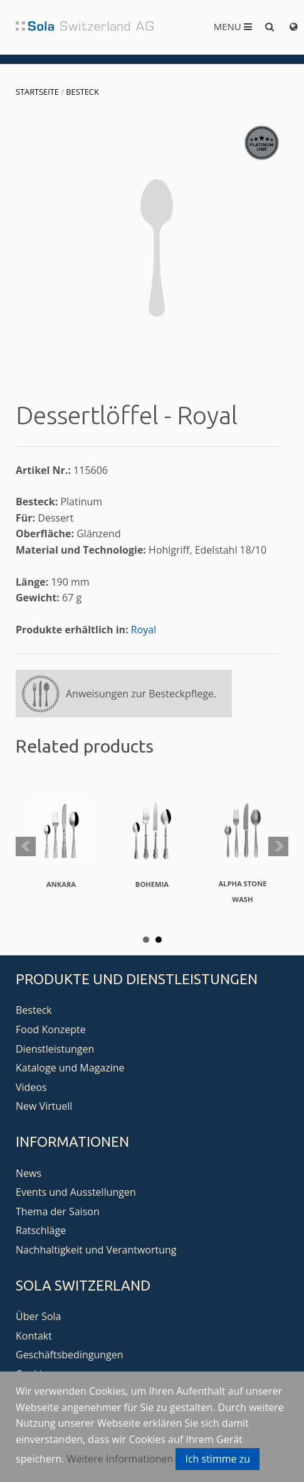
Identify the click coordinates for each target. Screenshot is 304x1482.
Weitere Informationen (120, 1459)
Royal (143, 629)
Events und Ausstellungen (76, 1192)
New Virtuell (44, 1106)
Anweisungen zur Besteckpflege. (141, 694)
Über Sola (38, 1316)
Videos (31, 1087)
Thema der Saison (58, 1211)
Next (278, 847)
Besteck (82, 91)
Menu (233, 26)
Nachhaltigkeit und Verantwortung (96, 1250)
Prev (26, 847)
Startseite (37, 91)
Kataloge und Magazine (70, 1068)
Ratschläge (41, 1230)
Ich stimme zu (217, 1459)
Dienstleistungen (55, 1049)
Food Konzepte (51, 1029)
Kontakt (34, 1336)
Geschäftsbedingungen (69, 1354)
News (28, 1173)
